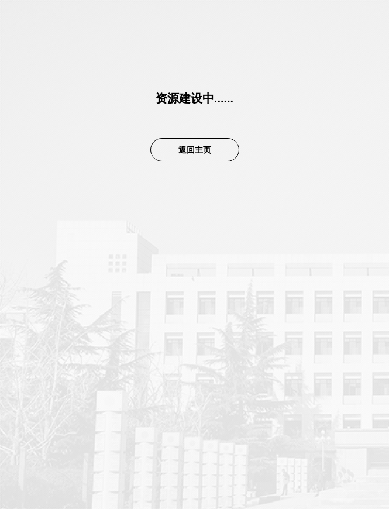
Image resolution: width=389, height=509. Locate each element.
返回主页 (194, 149)
